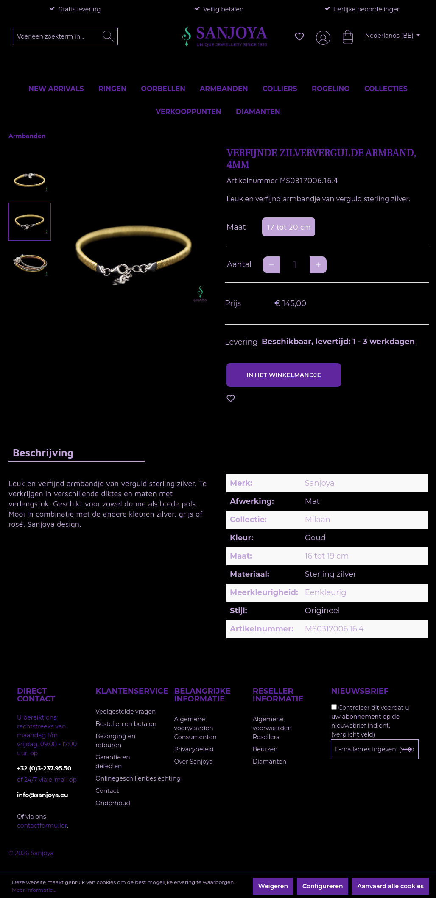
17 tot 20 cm (288, 226)
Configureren (322, 886)
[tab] (76, 452)
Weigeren (273, 886)
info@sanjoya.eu (42, 795)
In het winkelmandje (283, 375)
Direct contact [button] (36, 695)
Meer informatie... (34, 890)
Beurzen (265, 749)
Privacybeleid (194, 749)
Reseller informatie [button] (278, 695)
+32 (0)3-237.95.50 (44, 768)
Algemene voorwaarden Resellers (272, 728)
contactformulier (42, 825)
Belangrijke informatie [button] (202, 695)
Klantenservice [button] (126, 691)
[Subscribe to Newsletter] (407, 750)
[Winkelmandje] (343, 36)
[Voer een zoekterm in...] (65, 36)
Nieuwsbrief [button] (359, 691)
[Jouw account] (321, 36)
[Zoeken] (108, 36)
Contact (107, 791)
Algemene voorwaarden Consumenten (195, 728)
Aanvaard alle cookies (390, 886)
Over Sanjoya (193, 761)
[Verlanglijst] (299, 36)
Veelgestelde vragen (125, 711)
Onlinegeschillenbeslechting (138, 778)
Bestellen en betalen (126, 724)
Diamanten (270, 761)
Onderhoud (112, 803)
